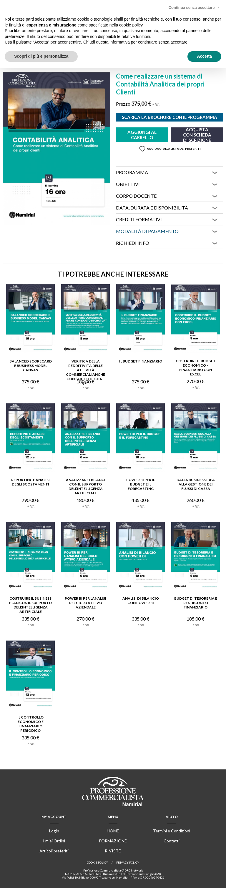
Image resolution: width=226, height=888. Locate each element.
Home (113, 830)
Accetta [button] (204, 56)
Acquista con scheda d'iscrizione (197, 134)
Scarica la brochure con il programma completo (169, 118)
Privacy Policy (127, 862)
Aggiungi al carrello (142, 134)
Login (54, 830)
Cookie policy (97, 862)
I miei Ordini (54, 840)
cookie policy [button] (130, 25)
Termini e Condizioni (171, 830)
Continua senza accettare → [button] (194, 7)
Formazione (113, 840)
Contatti (172, 840)
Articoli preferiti (54, 850)
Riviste (113, 850)
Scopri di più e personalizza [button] (41, 56)
